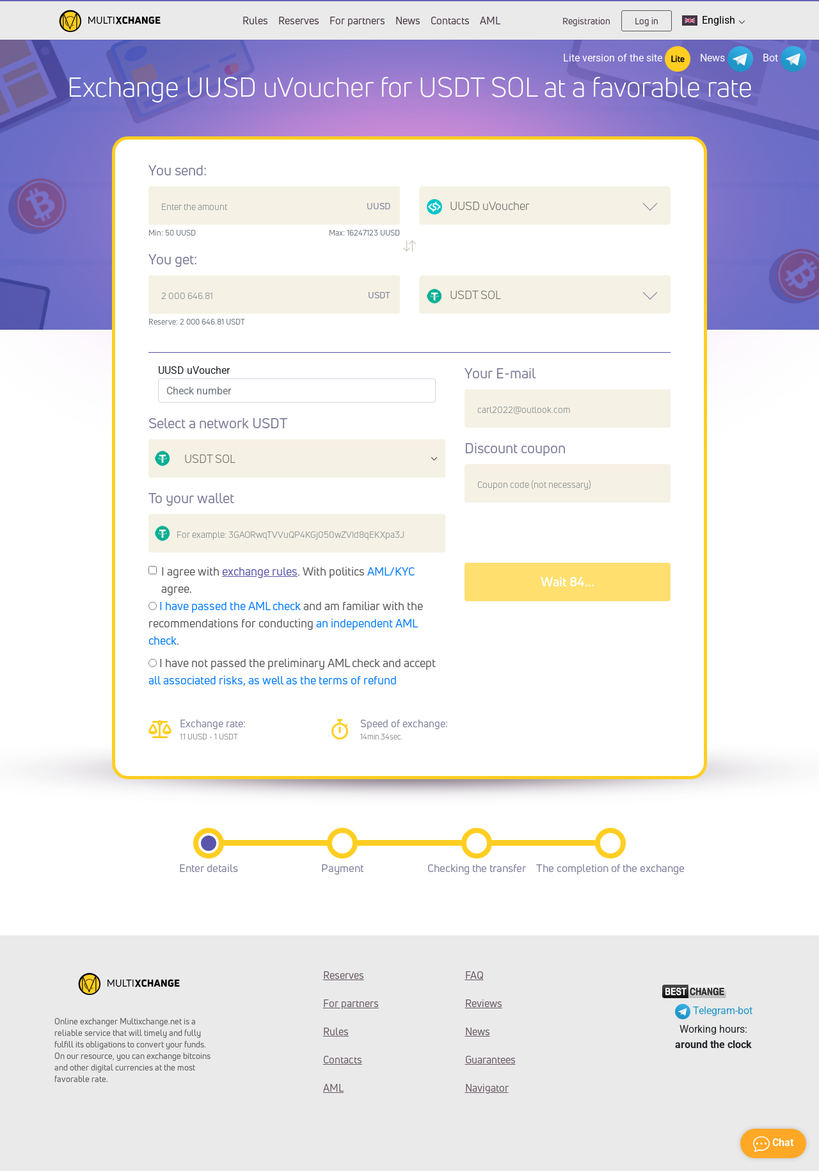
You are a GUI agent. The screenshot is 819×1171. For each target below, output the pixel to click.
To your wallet (191, 498)
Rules (255, 20)
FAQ (474, 975)
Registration (586, 21)
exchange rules (260, 571)
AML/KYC (391, 571)
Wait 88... (567, 581)
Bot (784, 59)
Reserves (298, 20)
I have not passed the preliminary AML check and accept (292, 671)
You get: (172, 259)
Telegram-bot (713, 1011)
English (713, 20)
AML (490, 20)
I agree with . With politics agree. (288, 579)
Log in (646, 21)
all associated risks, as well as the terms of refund (272, 680)
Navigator (487, 1088)
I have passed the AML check (230, 605)
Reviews (483, 1003)
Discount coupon (515, 448)
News (407, 20)
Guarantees (490, 1060)
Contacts (450, 20)
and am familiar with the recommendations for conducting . (285, 623)
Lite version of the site (626, 59)
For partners (357, 20)
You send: (177, 170)
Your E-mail (500, 373)
